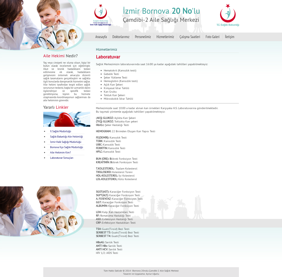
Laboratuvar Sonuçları (61, 157)
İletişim (229, 36)
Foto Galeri (213, 36)
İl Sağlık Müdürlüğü (60, 131)
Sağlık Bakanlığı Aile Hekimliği (66, 136)
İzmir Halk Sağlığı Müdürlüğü (65, 141)
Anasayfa (101, 36)
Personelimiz (143, 36)
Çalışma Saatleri (190, 36)
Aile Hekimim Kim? (60, 152)
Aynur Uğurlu (152, 273)
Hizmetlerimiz (165, 36)
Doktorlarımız (120, 36)
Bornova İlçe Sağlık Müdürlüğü (66, 147)
